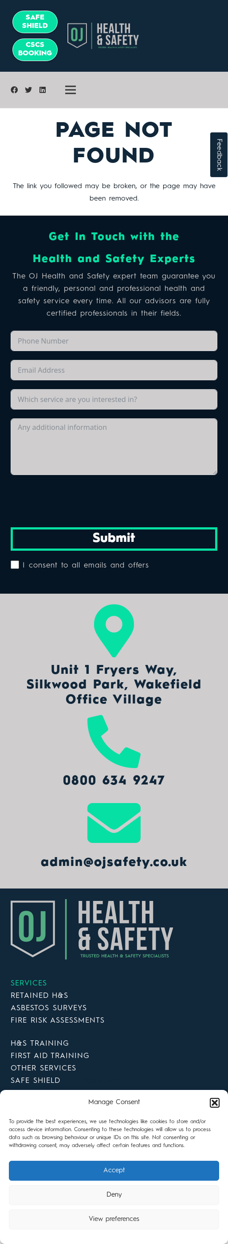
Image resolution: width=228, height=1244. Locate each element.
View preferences (114, 1219)
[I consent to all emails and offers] (15, 564)
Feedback (219, 155)
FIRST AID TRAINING (50, 1056)
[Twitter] (28, 90)
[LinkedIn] (42, 90)
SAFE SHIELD (35, 1081)
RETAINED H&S (39, 996)
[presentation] (78, 501)
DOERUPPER (104, 1081)
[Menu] (70, 90)
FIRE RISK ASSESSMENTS (58, 1020)
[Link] (146, 36)
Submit (114, 539)
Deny (114, 1195)
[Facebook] (14, 90)
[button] (214, 1102)
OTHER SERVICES (43, 1068)
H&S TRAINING (40, 1043)
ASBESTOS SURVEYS (49, 1008)
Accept (114, 1170)
